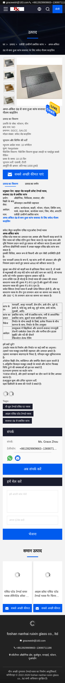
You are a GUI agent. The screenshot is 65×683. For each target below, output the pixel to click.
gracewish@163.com (16, 2)
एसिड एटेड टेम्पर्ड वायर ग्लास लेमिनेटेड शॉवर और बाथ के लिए (17, 594)
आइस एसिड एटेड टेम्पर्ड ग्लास (18, 413)
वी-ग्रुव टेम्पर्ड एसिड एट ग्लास (17, 406)
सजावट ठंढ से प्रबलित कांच (17, 420)
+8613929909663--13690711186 (32, 647)
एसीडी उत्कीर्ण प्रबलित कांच (31, 44)
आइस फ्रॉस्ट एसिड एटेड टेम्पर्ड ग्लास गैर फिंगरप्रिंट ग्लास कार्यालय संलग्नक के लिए (47, 594)
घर (4, 44)
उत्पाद (12, 44)
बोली (57, 9)
